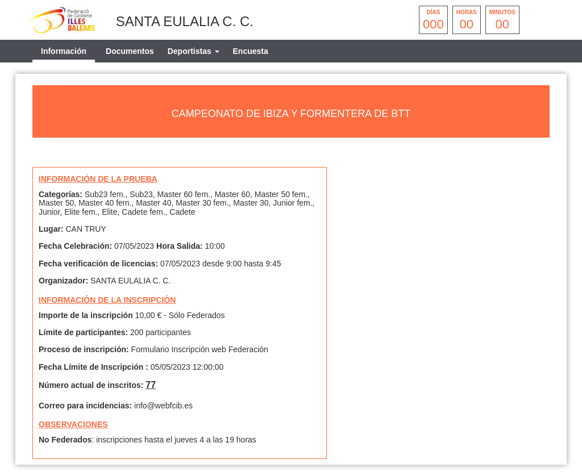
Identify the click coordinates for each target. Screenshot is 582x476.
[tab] (193, 51)
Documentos (130, 51)
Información (63, 51)
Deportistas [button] (193, 51)
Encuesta (250, 51)
